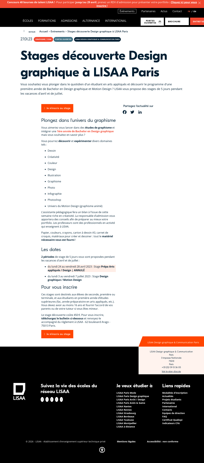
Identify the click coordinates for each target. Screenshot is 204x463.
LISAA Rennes (124, 409)
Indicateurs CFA (171, 423)
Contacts (167, 409)
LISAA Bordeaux (125, 416)
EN (194, 11)
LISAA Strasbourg (126, 413)
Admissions (69, 21)
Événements (127, 11)
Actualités (167, 396)
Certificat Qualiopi (172, 419)
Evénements (57, 31)
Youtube (61, 399)
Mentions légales (126, 441)
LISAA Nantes (124, 406)
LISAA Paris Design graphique (132, 396)
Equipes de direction (173, 413)
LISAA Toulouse (125, 419)
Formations (47, 21)
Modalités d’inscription (175, 392)
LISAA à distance (125, 426)
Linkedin (51, 399)
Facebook (42, 399)
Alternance (91, 21)
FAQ (164, 416)
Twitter (56, 399)
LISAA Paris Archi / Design (130, 399)
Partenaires (148, 11)
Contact (177, 11)
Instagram (47, 399)
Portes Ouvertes (152, 22)
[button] (102, 449)
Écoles (28, 21)
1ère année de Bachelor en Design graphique (85, 131)
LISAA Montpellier (126, 423)
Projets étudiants (171, 399)
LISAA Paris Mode (126, 392)
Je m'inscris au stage (58, 108)
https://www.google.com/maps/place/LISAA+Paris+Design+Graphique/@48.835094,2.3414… (171, 371)
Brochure (174, 21)
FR (190, 11)
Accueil (43, 31)
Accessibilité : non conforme (162, 441)
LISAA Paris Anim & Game (130, 402)
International (115, 21)
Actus (164, 11)
